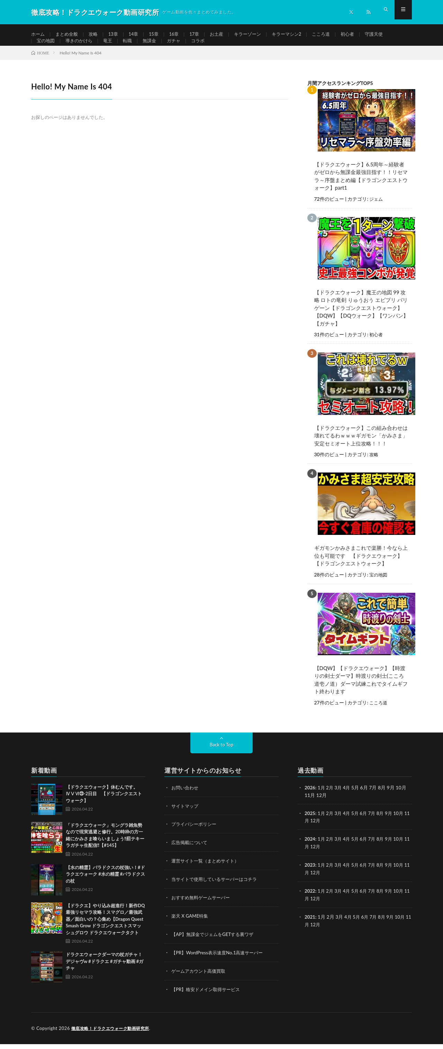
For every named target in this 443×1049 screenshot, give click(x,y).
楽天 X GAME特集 (190, 923)
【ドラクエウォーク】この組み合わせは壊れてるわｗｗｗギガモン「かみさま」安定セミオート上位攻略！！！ (361, 446)
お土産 (225, 34)
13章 (117, 34)
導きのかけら (81, 47)
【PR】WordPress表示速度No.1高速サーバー (220, 959)
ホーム (38, 34)
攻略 (96, 34)
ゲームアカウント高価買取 (200, 977)
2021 (310, 923)
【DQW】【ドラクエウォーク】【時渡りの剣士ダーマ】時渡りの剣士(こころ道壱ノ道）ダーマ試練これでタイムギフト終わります (361, 689)
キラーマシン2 (299, 34)
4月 (349, 796)
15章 (159, 34)
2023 (310, 872)
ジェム (376, 211)
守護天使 (390, 34)
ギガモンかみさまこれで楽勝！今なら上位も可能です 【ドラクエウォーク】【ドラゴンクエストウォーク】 (361, 565)
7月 (375, 822)
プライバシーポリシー (195, 832)
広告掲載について (190, 850)
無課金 (154, 47)
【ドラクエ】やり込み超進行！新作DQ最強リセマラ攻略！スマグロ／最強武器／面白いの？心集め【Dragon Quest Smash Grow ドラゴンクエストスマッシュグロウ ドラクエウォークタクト (105, 928)
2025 (310, 822)
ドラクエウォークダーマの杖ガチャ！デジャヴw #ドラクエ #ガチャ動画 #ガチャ (104, 970)
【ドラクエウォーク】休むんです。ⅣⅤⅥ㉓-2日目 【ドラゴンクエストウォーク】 (104, 802)
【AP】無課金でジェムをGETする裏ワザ (215, 941)
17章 (202, 34)
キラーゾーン (257, 34)
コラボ (205, 47)
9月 (393, 822)
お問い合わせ (185, 796)
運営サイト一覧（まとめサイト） (207, 869)
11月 (310, 829)
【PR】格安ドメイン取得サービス (208, 995)
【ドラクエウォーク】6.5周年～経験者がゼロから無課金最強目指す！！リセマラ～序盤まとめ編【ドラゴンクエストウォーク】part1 (361, 188)
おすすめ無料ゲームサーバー (202, 905)
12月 (321, 829)
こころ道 (335, 34)
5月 (357, 822)
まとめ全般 (68, 34)
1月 (322, 796)
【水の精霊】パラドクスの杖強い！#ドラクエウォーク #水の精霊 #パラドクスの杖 (105, 883)
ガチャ (180, 47)
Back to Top (221, 753)
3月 (340, 796)
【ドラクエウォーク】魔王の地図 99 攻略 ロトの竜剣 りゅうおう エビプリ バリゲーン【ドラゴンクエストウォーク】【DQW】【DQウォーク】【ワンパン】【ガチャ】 (361, 319)
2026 (310, 796)
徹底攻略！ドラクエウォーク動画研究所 (113, 1033)
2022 (310, 898)
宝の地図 (46, 47)
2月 (331, 796)
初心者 (362, 34)
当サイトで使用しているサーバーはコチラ (217, 887)
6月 (366, 822)
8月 (384, 822)
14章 (138, 34)
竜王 (111, 47)
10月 (403, 822)
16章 (180, 34)
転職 (132, 47)
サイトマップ (185, 814)
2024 (310, 847)
